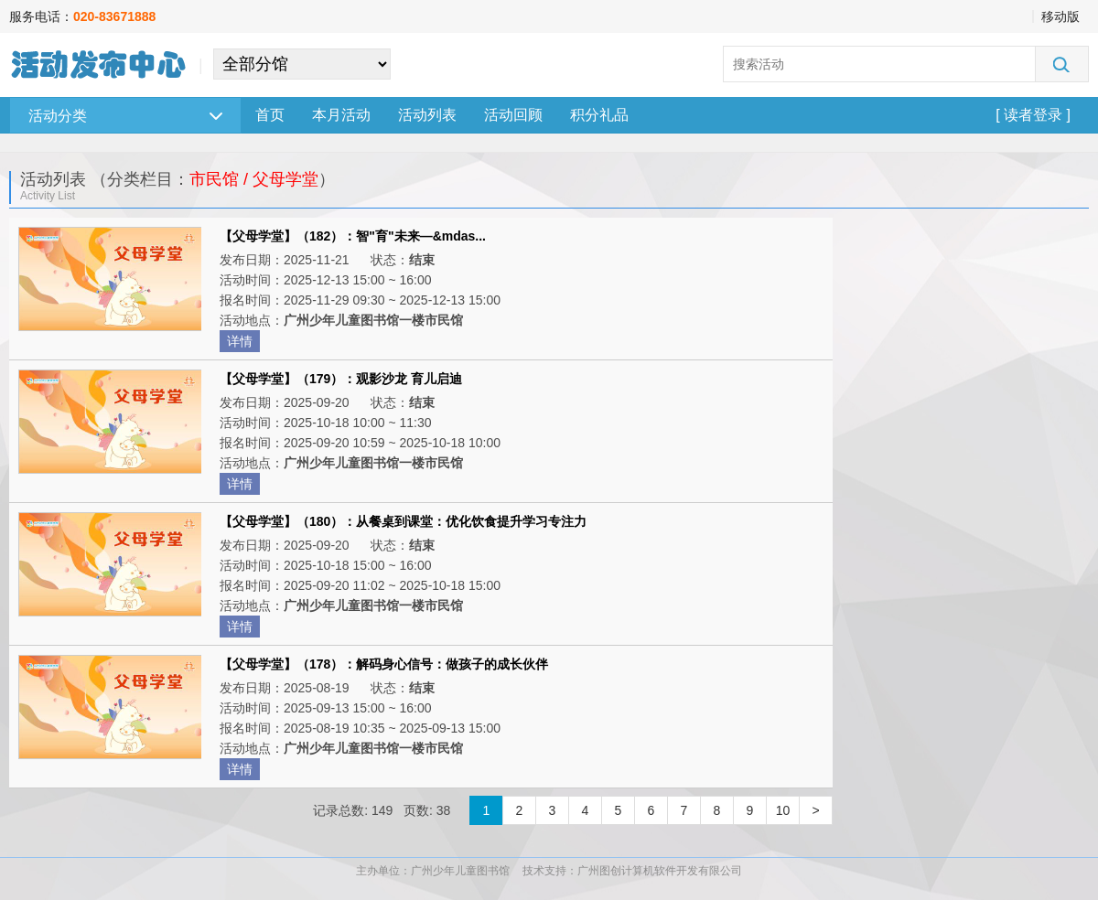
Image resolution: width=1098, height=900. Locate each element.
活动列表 (427, 115)
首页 (270, 115)
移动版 (1060, 16)
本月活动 (341, 115)
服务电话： (82, 16)
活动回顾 (513, 115)
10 (783, 810)
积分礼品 (599, 115)
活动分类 (125, 115)
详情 (240, 341)
